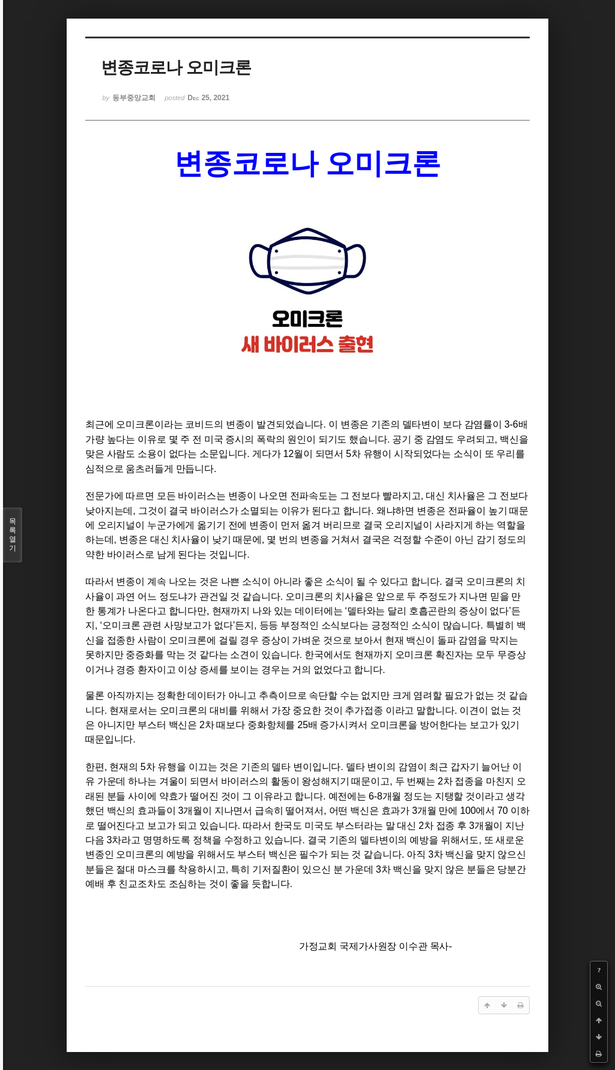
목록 (12, 535)
